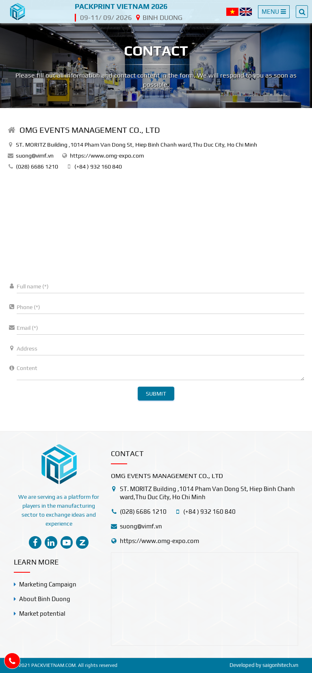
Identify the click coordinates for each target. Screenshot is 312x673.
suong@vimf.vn (35, 155)
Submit (156, 393)
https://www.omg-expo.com (107, 155)
